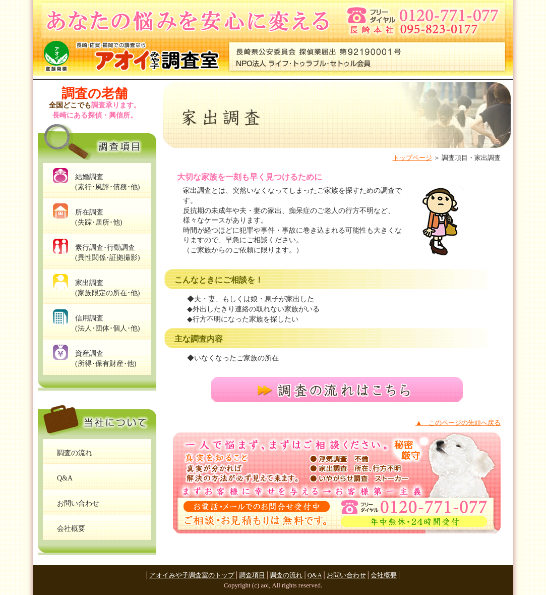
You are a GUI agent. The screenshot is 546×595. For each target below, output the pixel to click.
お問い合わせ (346, 575)
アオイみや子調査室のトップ (191, 575)
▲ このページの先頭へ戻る (458, 422)
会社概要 (384, 575)
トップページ (412, 157)
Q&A (315, 575)
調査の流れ (286, 575)
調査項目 (252, 575)
